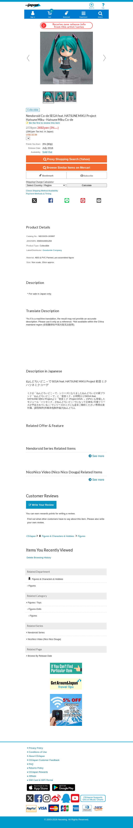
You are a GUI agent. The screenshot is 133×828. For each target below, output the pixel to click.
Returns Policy (36, 768)
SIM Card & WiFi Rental (41, 780)
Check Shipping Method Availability (42, 190)
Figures (81, 536)
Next (104, 58)
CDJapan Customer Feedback (44, 760)
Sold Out (47, 152)
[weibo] (56, 798)
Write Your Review (41, 504)
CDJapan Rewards (38, 772)
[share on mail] (99, 199)
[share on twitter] (34, 199)
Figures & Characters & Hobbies (58, 536)
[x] (30, 798)
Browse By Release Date (40, 656)
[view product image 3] (71, 97)
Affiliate (32, 776)
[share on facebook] (51, 199)
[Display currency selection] (28, 138)
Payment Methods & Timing (38, 193)
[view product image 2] (59, 97)
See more (98, 456)
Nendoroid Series (36, 632)
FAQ (31, 764)
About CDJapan (37, 756)
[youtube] (75, 798)
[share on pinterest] (83, 199)
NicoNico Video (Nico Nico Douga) (44, 639)
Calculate (87, 185)
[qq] (65, 798)
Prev (28, 58)
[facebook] (38, 798)
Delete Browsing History (39, 557)
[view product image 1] (48, 97)
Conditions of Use (38, 752)
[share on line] (67, 199)
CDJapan (31, 536)
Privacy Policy (36, 748)
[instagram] (47, 798)
